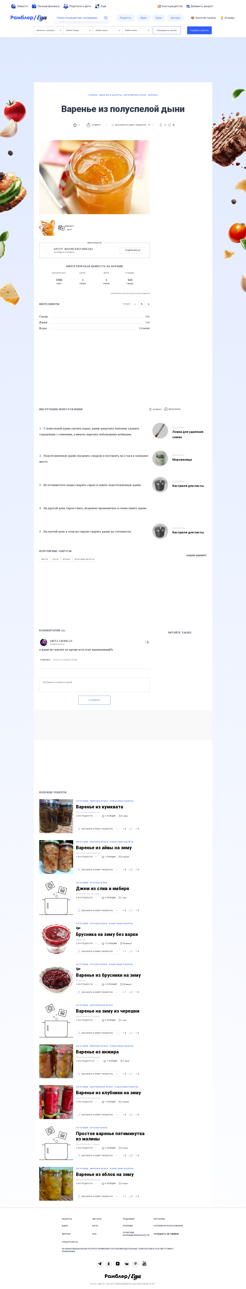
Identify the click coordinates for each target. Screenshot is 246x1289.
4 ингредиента (87, 898)
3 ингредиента (87, 816)
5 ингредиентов (87, 1061)
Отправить (94, 700)
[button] (172, 409)
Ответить (45, 660)
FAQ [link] (94, 1234)
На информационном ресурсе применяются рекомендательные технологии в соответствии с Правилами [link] (118, 1250)
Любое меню (137, 30)
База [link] (95, 1226)
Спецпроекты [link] (70, 1242)
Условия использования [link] (168, 1226)
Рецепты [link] (67, 1219)
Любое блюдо (78, 30)
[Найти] (105, 17)
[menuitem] (19, 6)
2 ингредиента (87, 943)
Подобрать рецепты (199, 30)
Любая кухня (108, 30)
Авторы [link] (97, 1219)
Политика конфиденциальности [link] (136, 1234)
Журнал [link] (66, 1234)
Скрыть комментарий (65, 660)
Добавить (199, 6)
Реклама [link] (128, 1226)
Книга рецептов (170, 6)
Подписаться (132, 250)
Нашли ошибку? (196, 555)
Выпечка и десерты (49, 30)
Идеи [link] (65, 1226)
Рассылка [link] (159, 1219)
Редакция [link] (129, 1219)
